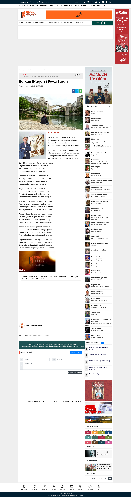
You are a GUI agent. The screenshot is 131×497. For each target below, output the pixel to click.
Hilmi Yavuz (95, 264)
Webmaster (90, 487)
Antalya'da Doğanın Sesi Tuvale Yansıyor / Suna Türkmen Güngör (104, 466)
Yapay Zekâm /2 (96, 176)
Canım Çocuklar (96, 203)
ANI (61, 6)
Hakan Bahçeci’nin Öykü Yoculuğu (101, 273)
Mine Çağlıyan (97, 139)
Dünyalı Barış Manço (97, 330)
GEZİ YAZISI (68, 6)
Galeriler (44, 487)
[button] (105, 6)
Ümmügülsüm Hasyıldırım (101, 181)
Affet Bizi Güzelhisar (97, 337)
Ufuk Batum (96, 305)
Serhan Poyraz (97, 188)
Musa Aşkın (95, 167)
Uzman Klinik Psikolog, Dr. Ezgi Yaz (101, 320)
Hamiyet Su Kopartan (99, 153)
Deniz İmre (95, 160)
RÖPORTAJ (44, 6)
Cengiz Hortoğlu (97, 299)
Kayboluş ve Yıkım (96, 266)
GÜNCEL (25, 6)
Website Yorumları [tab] (76, 352)
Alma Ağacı (94, 314)
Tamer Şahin (96, 328)
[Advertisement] (65, 52)
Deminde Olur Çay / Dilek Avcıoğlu (98, 362)
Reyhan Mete (96, 285)
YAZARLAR (85, 6)
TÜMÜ (108, 106)
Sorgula (93, 245)
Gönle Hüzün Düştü (96, 183)
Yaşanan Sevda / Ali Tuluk (95, 355)
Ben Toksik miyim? (96, 134)
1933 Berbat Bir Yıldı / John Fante (100, 189)
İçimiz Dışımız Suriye (97, 293)
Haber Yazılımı (79, 495)
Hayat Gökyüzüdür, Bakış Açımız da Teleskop (98, 324)
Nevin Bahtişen (97, 229)
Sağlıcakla (94, 155)
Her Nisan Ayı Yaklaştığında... (99, 238)
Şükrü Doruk (96, 312)
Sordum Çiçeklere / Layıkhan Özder (45, 2)
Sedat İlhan (95, 174)
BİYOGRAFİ (54, 6)
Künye (80, 487)
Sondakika (35, 487)
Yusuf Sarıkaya (97, 125)
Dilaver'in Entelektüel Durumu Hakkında (99, 218)
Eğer (92, 169)
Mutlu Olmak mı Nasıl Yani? (99, 300)
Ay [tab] (110, 343)
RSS (99, 487)
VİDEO (99, 6)
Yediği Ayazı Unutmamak (98, 307)
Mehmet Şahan (97, 208)
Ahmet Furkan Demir (99, 194)
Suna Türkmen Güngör (100, 222)
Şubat (93, 113)
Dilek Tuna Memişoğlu (99, 201)
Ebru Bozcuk (96, 118)
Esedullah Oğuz (97, 292)
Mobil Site (24, 487)
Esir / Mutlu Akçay (92, 375)
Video (54, 487)
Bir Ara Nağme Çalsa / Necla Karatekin (96, 368)
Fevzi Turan (33, 336)
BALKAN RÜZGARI (43, 336)
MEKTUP (76, 6)
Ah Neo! (93, 252)
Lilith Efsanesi (95, 120)
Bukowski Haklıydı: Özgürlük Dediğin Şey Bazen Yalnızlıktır (99, 163)
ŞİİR (37, 6)
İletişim (72, 487)
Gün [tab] (102, 343)
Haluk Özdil (95, 257)
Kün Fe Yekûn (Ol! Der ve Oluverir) (101, 127)
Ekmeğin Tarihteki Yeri (97, 148)
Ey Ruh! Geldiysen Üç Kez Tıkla (100, 287)
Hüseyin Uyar (96, 215)
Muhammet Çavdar (99, 278)
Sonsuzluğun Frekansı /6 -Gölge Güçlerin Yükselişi (100, 142)
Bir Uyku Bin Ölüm (96, 280)
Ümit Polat (95, 271)
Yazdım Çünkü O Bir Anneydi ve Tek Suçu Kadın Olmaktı (101, 260)
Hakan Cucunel (97, 111)
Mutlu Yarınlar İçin (96, 231)
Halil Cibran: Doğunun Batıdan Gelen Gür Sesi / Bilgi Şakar (104, 453)
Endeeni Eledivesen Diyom (99, 224)
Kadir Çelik (95, 335)
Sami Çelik (95, 236)
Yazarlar (62, 487)
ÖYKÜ (32, 6)
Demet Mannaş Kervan (100, 243)
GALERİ (93, 6)
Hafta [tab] (106, 343)
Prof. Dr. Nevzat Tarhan (100, 132)
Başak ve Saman (96, 210)
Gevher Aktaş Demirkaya (101, 146)
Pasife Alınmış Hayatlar (98, 196)
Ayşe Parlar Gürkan (98, 250)
